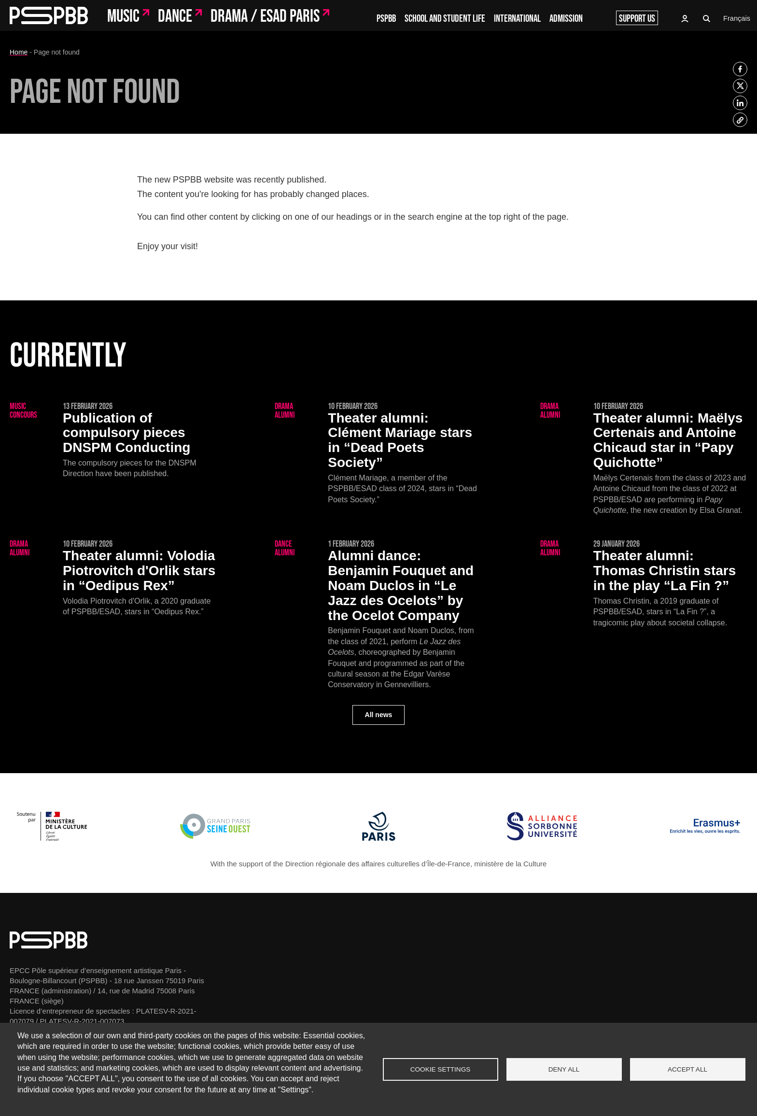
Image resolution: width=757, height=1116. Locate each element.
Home (19, 52)
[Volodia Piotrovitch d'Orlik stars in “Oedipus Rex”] (113, 578)
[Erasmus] (705, 838)
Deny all (564, 1069)
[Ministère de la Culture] (52, 838)
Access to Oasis (684, 18)
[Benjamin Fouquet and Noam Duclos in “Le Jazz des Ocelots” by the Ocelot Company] (378, 615)
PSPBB (386, 19)
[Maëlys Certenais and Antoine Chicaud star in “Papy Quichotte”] (643, 459)
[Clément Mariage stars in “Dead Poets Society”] (378, 453)
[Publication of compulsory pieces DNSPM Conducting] (113, 441)
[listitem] (740, 69)
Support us (637, 19)
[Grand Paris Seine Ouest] (215, 838)
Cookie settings (440, 1069)
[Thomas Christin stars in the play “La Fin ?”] (643, 584)
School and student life (445, 19)
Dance (175, 17)
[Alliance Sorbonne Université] (542, 838)
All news (379, 715)
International (517, 19)
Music (123, 17)
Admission (566, 19)
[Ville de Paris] (379, 838)
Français (736, 18)
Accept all (687, 1069)
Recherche (707, 19)
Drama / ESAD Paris (265, 17)
